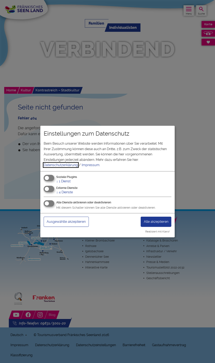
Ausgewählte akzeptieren (66, 222)
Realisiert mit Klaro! (157, 231)
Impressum (91, 165)
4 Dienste (64, 192)
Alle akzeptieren (156, 222)
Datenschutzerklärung (61, 165)
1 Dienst (63, 181)
